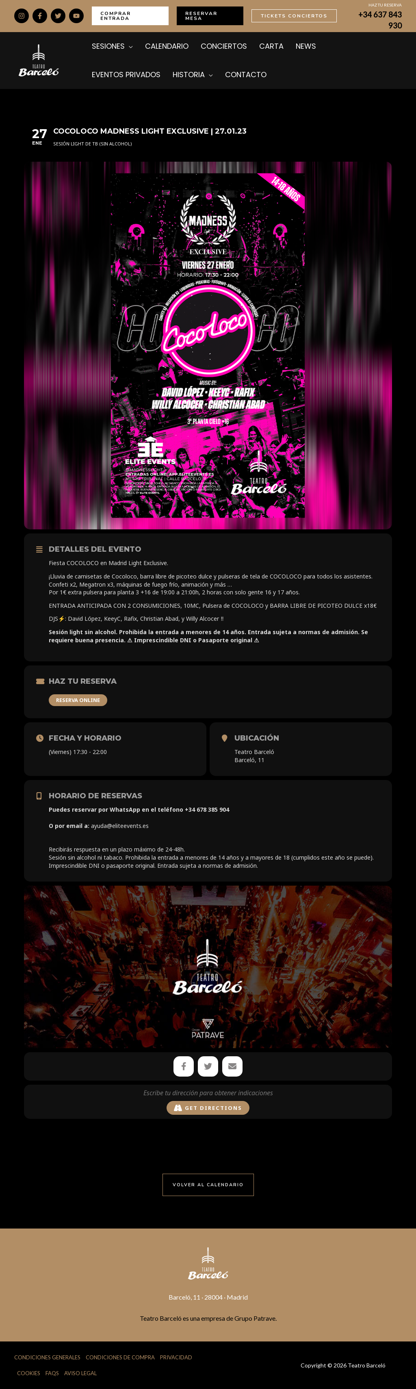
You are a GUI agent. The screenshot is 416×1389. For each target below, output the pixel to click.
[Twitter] (58, 16)
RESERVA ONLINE (78, 700)
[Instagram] (21, 16)
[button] (130, 16)
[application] (129, 46)
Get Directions (208, 1108)
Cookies (28, 1372)
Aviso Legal (80, 1372)
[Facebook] (39, 16)
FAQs (52, 1372)
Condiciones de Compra (120, 1357)
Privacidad (176, 1357)
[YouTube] (76, 16)
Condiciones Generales (47, 1357)
